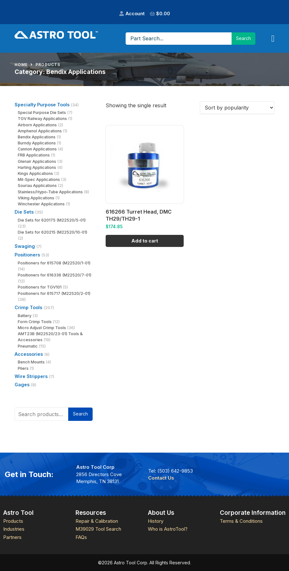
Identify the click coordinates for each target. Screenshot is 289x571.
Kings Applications (35, 173)
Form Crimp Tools (35, 321)
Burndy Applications (37, 143)
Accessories (29, 354)
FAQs (81, 537)
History (155, 521)
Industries (13, 529)
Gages (22, 384)
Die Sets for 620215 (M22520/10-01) (52, 232)
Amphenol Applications (40, 131)
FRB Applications (34, 155)
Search (80, 413)
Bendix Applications (37, 137)
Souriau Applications (37, 185)
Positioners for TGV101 (40, 287)
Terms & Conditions (241, 521)
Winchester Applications (41, 204)
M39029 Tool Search (98, 529)
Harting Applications (37, 167)
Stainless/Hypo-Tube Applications (50, 191)
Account (135, 13)
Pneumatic (28, 346)
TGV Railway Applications (42, 118)
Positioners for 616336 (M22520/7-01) (54, 275)
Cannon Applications (37, 149)
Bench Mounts (31, 362)
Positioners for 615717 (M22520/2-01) (54, 293)
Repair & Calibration (97, 521)
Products (48, 65)
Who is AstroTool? (167, 529)
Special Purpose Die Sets (42, 112)
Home (21, 65)
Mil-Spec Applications (39, 179)
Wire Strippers (31, 376)
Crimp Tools (28, 307)
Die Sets (24, 212)
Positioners (27, 254)
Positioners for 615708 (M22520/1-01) (54, 263)
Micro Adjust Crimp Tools (42, 327)
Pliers (23, 368)
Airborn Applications (37, 125)
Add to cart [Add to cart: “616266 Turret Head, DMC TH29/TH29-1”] (144, 240)
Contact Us (161, 478)
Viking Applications (36, 198)
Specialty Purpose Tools (42, 104)
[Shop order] (237, 107)
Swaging (25, 246)
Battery (24, 315)
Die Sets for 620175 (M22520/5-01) (52, 220)
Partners (12, 537)
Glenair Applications (37, 161)
